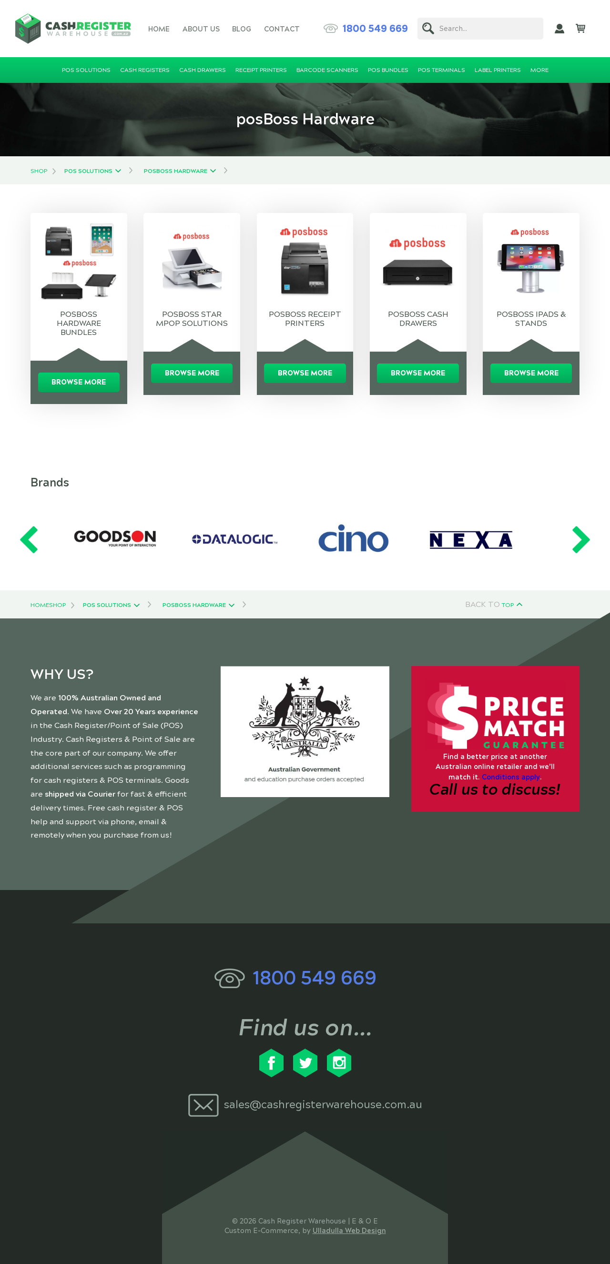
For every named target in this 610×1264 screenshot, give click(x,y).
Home (159, 29)
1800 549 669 (375, 28)
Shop (38, 171)
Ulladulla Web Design (349, 1230)
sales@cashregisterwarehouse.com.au (323, 1104)
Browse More (78, 382)
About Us (201, 29)
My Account (559, 28)
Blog (241, 29)
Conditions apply (511, 777)
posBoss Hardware (175, 171)
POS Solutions (88, 171)
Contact (282, 29)
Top (508, 605)
